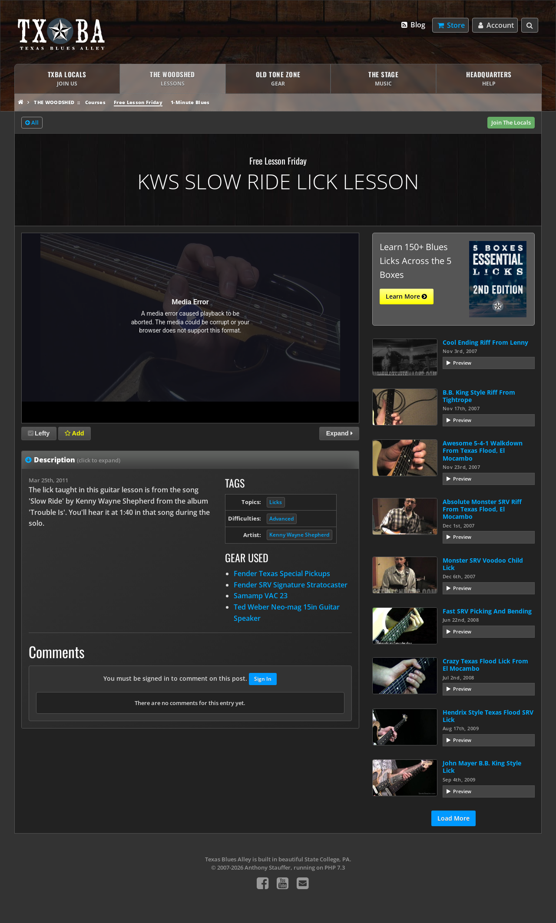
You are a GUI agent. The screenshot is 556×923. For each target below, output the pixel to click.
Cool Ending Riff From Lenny (485, 342)
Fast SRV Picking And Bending (487, 611)
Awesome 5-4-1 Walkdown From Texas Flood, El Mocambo (483, 450)
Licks (275, 502)
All (32, 123)
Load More (453, 818)
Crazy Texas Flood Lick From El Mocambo (485, 664)
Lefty (39, 433)
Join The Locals (511, 122)
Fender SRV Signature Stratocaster (291, 585)
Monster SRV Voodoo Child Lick (483, 564)
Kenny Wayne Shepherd (299, 534)
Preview (462, 362)
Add (74, 433)
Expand (339, 433)
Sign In (262, 678)
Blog (413, 25)
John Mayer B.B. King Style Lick (482, 767)
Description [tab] (77, 460)
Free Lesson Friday (138, 102)
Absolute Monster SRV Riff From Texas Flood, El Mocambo (482, 509)
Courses (95, 102)
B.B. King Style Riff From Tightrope (479, 396)
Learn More (406, 296)
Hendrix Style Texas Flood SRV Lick (488, 716)
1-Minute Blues (190, 102)
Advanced (281, 518)
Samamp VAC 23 (261, 595)
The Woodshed (54, 102)
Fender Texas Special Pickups (282, 573)
